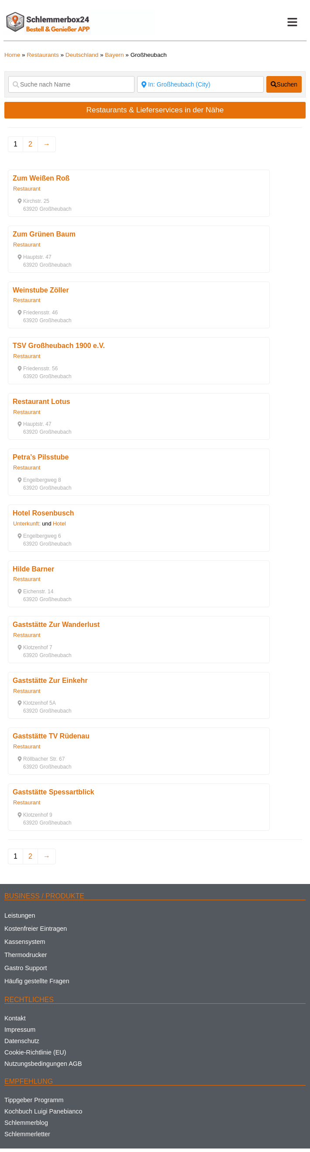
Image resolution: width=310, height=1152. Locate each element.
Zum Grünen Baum (44, 234)
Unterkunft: (27, 523)
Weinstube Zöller (41, 290)
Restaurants (43, 55)
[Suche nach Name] (71, 84)
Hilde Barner (33, 569)
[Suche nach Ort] (200, 84)
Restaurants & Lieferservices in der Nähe (155, 109)
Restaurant (27, 188)
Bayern (114, 55)
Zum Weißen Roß (41, 178)
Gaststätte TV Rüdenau (51, 736)
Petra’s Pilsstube (41, 457)
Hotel (59, 523)
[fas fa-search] (284, 84)
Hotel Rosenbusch (43, 513)
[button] (292, 22)
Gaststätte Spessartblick (53, 792)
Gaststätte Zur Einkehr (50, 680)
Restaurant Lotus (41, 401)
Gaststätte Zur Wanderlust (56, 624)
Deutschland (82, 55)
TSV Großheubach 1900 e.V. (59, 345)
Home (12, 55)
